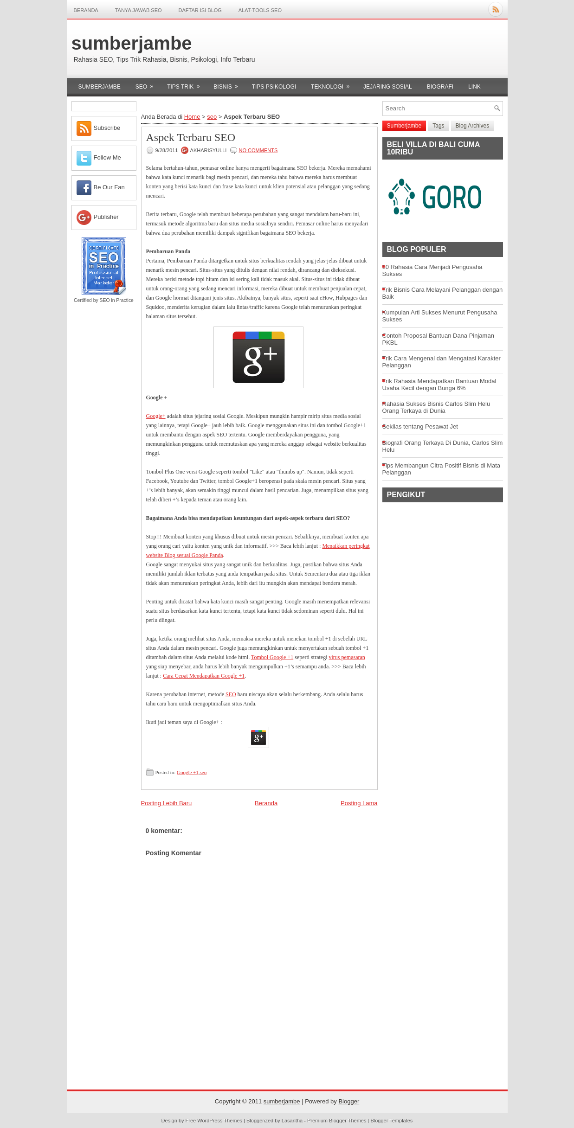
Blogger (348, 1101)
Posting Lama (359, 803)
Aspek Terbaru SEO (191, 137)
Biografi (440, 86)
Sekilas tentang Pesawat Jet (420, 426)
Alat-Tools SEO (260, 10)
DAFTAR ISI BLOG (200, 10)
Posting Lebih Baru (166, 803)
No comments (258, 150)
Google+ (156, 416)
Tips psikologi (274, 86)
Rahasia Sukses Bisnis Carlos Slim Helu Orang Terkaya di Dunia (436, 407)
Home (192, 116)
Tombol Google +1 (272, 657)
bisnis (228, 84)
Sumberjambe (99, 86)
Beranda (86, 10)
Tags (438, 125)
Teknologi (333, 84)
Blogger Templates (391, 1120)
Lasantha (292, 1120)
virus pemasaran (347, 657)
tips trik (186, 84)
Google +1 (188, 772)
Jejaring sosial (387, 86)
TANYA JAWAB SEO (138, 10)
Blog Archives (473, 125)
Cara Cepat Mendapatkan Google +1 (204, 676)
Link (474, 86)
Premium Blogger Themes (337, 1120)
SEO (231, 694)
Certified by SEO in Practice (104, 300)
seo (147, 84)
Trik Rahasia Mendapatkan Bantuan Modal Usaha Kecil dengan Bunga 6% (439, 384)
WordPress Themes (219, 1120)
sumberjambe (131, 43)
